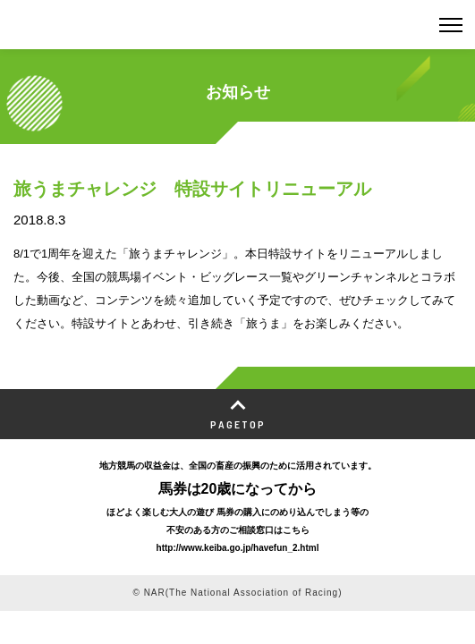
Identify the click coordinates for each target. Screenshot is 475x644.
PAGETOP (238, 424)
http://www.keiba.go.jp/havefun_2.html (238, 548)
